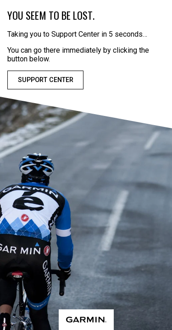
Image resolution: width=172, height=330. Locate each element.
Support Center (45, 80)
